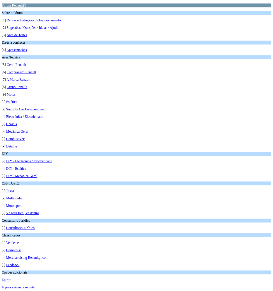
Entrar (6, 280)
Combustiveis (15, 139)
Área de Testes (17, 35)
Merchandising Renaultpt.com (27, 257)
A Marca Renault (18, 79)
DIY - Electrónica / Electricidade (29, 161)
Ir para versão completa (18, 287)
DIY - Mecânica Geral (21, 176)
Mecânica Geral (17, 131)
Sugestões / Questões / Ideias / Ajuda (32, 27)
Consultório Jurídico (20, 228)
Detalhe (11, 146)
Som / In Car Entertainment (25, 109)
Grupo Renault (17, 87)
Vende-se (12, 243)
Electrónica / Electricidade (24, 116)
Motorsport (14, 205)
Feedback (12, 265)
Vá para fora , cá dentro (22, 213)
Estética (11, 102)
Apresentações (17, 50)
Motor (11, 94)
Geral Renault (16, 65)
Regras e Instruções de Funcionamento (34, 20)
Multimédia (14, 198)
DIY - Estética (16, 168)
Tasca (10, 191)
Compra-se (13, 250)
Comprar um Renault (21, 72)
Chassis (11, 124)
